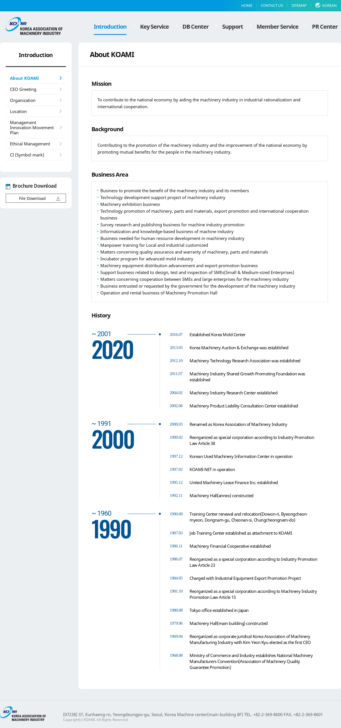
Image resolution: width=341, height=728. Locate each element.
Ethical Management (30, 144)
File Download (32, 198)
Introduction (110, 26)
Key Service (154, 26)
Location (18, 111)
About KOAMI (24, 78)
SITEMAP (299, 5)
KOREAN (329, 5)
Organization (23, 100)
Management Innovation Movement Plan (32, 127)
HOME (246, 5)
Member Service (277, 26)
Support (232, 26)
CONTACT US (272, 5)
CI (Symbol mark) (27, 155)
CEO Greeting (23, 89)
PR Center (325, 26)
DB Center (195, 26)
